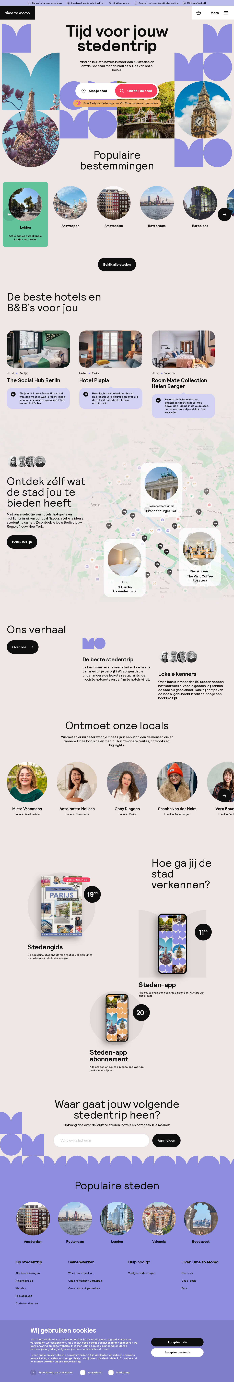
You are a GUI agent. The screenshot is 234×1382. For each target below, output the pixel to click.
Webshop (21, 1288)
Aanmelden (166, 1140)
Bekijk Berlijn (22, 542)
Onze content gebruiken (84, 1288)
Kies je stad (94, 90)
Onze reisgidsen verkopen (85, 1280)
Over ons (23, 647)
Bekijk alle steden (117, 264)
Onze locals (188, 1280)
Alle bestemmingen (28, 1273)
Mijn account (24, 1296)
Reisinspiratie (24, 1280)
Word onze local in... (81, 1273)
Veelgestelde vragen (141, 1273)
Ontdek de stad (135, 90)
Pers (184, 1288)
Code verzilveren (27, 1303)
